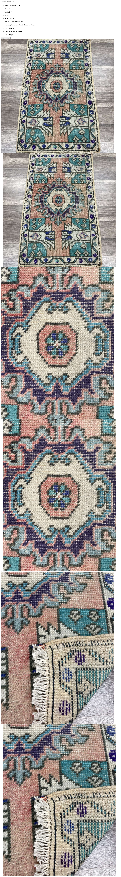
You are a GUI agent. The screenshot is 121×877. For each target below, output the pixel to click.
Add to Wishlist (6, 38)
